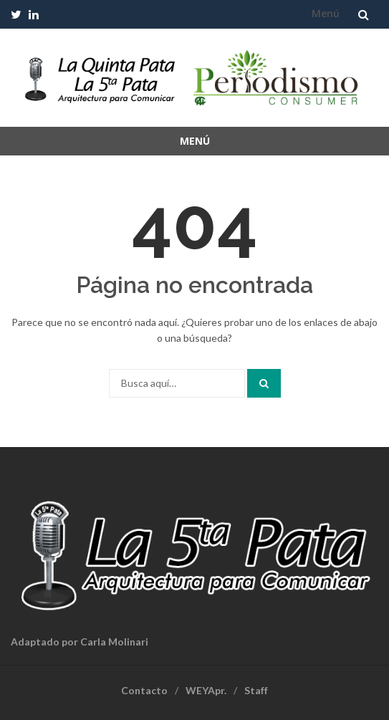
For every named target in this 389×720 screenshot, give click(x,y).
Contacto (144, 690)
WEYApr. (206, 690)
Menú (326, 13)
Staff (256, 690)
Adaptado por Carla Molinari (79, 641)
